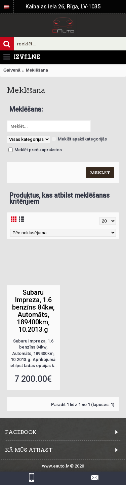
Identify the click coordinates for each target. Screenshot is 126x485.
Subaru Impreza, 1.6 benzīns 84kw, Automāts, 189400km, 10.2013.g (33, 310)
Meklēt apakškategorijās (79, 139)
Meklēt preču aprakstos (35, 149)
